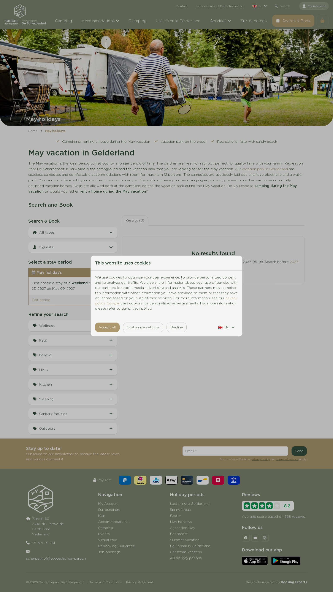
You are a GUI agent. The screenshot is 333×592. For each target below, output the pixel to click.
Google (113, 303)
